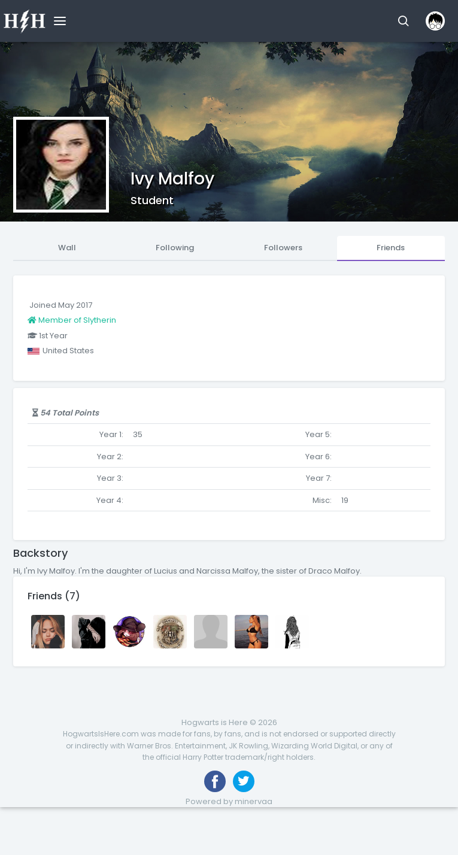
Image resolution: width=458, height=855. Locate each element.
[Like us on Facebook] (215, 781)
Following (175, 247)
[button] (403, 21)
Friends (391, 247)
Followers (283, 247)
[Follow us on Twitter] (243, 781)
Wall (67, 247)
